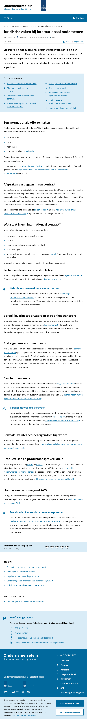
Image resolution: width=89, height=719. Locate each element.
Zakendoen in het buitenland (48, 26)
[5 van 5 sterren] (67, 547)
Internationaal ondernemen (23, 26)
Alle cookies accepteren (69, 703)
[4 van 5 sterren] (62, 547)
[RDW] (15, 692)
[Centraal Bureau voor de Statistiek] (23, 692)
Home (6, 26)
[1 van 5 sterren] (47, 547)
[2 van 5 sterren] (52, 547)
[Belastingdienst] (28, 684)
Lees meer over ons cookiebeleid (24, 715)
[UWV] (28, 692)
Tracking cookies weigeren (69, 712)
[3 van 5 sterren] (57, 547)
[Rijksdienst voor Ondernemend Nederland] (12, 684)
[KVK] (6, 692)
